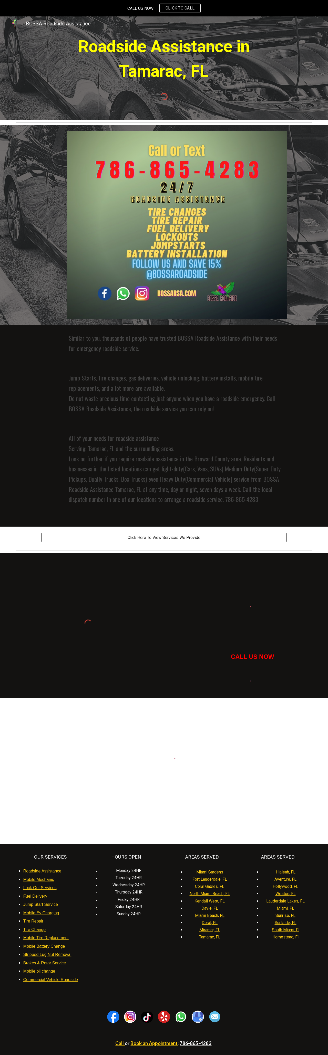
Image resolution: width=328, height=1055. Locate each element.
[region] (164, 8)
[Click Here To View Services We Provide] (164, 537)
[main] (163, 59)
